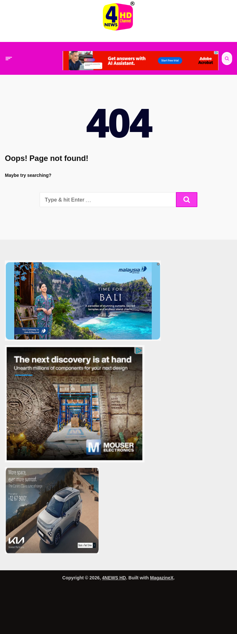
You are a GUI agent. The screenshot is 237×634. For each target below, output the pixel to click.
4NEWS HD (114, 577)
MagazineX (161, 577)
